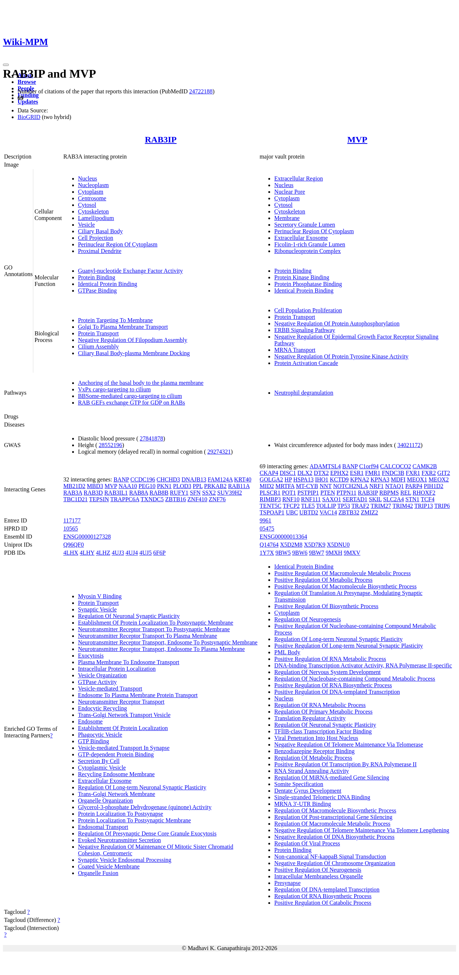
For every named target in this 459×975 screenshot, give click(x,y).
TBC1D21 (75, 499)
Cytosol (87, 205)
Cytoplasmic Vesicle (102, 767)
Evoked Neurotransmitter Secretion (119, 840)
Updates (28, 101)
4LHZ (103, 553)
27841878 (151, 438)
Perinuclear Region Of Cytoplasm (117, 244)
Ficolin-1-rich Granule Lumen (309, 244)
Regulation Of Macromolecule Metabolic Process (332, 823)
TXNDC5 (152, 499)
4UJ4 (132, 553)
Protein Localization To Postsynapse (120, 814)
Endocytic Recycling (102, 708)
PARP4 (413, 486)
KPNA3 (379, 479)
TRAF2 (360, 506)
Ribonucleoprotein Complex (307, 251)
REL (405, 493)
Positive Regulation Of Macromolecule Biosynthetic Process (345, 586)
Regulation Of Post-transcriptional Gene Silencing (333, 817)
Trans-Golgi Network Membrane (116, 794)
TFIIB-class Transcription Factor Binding (323, 731)
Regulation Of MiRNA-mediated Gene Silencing (331, 777)
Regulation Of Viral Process (307, 843)
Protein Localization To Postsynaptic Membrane (134, 820)
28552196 (110, 445)
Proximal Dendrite (100, 251)
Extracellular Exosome (301, 238)
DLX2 (304, 473)
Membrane (286, 218)
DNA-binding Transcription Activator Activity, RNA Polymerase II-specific (363, 665)
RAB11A (239, 486)
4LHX (70, 553)
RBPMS (389, 493)
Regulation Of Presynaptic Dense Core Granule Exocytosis (147, 833)
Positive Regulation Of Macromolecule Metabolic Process (342, 573)
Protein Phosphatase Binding (308, 284)
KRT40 (242, 479)
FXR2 (429, 473)
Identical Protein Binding (107, 284)
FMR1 (372, 473)
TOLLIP (326, 506)
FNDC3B (393, 473)
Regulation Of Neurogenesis (307, 619)
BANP (121, 479)
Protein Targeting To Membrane (115, 320)
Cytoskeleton (93, 211)
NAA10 (128, 486)
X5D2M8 (291, 545)
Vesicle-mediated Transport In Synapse (123, 748)
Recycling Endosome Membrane (116, 774)
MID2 (267, 486)
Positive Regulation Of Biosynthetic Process (326, 606)
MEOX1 (417, 479)
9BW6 (299, 553)
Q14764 (269, 545)
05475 (267, 528)
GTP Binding (93, 741)
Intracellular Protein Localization (117, 669)
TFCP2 (291, 506)
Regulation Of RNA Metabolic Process (320, 705)
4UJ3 (118, 553)
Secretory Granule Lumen (304, 225)
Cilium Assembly (98, 346)
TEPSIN (99, 499)
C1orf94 (368, 466)
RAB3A (72, 493)
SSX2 (209, 493)
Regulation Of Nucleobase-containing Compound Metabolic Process (354, 679)
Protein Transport (98, 333)
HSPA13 (303, 479)
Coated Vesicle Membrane (109, 866)
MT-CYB (307, 486)
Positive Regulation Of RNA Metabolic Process (330, 659)
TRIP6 (442, 506)
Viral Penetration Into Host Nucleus (316, 738)
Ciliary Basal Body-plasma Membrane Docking (134, 353)
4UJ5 (145, 553)
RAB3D (92, 493)
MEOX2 (439, 479)
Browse (27, 82)
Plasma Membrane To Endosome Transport (128, 662)
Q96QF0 (73, 545)
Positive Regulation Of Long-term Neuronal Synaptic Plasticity (348, 646)
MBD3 (95, 486)
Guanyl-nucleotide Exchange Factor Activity (130, 271)
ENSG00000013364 (283, 536)
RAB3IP (161, 139)
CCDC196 (142, 479)
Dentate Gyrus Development (307, 791)
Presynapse (287, 883)
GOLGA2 (271, 479)
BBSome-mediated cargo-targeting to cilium (130, 396)
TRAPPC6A (124, 499)
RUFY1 (179, 493)
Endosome (90, 721)
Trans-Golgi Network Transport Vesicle (124, 715)
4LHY (87, 553)
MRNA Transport (294, 350)
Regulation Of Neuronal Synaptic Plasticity (129, 616)
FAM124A (220, 479)
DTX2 (321, 473)
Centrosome (92, 198)
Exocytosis (91, 655)
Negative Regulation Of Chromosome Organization (334, 863)
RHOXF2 (424, 493)
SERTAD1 (355, 499)
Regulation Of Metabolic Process (313, 758)
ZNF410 (197, 499)
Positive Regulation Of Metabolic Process (323, 580)
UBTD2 (308, 512)
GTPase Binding (97, 290)
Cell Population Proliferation (308, 310)
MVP (357, 139)
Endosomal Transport (103, 827)
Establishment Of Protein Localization (123, 728)
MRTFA (284, 486)
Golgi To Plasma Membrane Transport (123, 327)
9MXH (334, 553)
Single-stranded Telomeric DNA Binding (322, 797)
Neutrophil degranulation (303, 393)
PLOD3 (182, 486)
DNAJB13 (194, 479)
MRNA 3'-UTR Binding (302, 804)
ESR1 (356, 473)
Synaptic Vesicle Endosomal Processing (124, 860)
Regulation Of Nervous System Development (327, 672)
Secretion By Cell (99, 761)
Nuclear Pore (289, 192)
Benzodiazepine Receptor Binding (314, 751)
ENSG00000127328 (87, 536)
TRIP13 (423, 506)
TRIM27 (381, 506)
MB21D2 (74, 486)
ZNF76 (217, 499)
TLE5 (308, 506)
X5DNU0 (338, 545)
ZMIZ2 (369, 512)
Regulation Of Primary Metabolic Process (323, 711)
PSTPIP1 (308, 493)
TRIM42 (402, 506)
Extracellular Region (298, 178)
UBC (292, 512)
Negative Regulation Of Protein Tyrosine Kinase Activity (341, 356)
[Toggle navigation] (6, 65)
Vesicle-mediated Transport (110, 688)
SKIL (375, 499)
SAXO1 (331, 499)
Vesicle (86, 225)
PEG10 (147, 486)
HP (288, 479)
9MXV (352, 553)
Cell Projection (95, 238)
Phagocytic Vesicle (100, 735)
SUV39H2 (229, 493)
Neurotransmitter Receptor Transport (121, 702)
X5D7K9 (314, 545)
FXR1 (413, 473)
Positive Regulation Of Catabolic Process (322, 903)
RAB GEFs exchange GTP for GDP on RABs (131, 402)
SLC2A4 (393, 499)
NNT (326, 486)
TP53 (343, 506)
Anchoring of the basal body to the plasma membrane (141, 383)
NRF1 (376, 486)
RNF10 (290, 499)
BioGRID (29, 117)
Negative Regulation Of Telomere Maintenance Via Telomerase (348, 744)
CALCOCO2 (395, 466)
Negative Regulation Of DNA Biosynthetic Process (334, 837)
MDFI (398, 479)
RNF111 (311, 499)
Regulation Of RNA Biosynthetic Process (323, 896)
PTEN (327, 493)
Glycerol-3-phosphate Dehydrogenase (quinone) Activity (145, 807)
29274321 (219, 452)
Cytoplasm (90, 192)
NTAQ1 (394, 486)
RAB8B (159, 493)
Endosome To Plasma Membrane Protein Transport (138, 695)
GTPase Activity (97, 682)
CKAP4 (269, 473)
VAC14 (328, 512)
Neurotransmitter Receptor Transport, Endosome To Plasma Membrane (161, 649)
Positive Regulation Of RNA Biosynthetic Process (333, 685)
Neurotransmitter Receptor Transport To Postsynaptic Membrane (154, 629)
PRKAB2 (215, 486)
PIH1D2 (433, 486)
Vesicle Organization (102, 675)
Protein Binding (96, 277)
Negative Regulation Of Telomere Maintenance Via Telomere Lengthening (361, 830)
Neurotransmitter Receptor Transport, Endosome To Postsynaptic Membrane (168, 642)
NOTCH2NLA (350, 486)
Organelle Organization (105, 800)
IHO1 (321, 479)
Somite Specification (298, 784)
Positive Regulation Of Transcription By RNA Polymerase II (345, 764)
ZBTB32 (349, 512)
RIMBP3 (270, 499)
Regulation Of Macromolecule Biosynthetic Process (335, 810)
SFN (195, 493)
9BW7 (316, 553)
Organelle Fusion (98, 873)
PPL (198, 486)
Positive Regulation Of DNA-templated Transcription (337, 692)
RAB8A (138, 493)
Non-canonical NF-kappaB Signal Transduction (330, 856)
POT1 (289, 493)
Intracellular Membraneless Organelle (318, 876)
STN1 (412, 499)
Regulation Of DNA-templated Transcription (327, 889)
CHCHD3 (168, 479)
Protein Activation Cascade (306, 363)
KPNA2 (359, 479)
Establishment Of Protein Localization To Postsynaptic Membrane (155, 622)
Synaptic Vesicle (97, 609)
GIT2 (443, 473)
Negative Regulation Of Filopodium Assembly (132, 340)
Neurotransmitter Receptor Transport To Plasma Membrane (147, 636)
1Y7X (267, 553)
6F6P (159, 553)
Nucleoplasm (93, 185)
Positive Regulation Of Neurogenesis (317, 870)
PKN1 (164, 486)
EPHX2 (339, 473)
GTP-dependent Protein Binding (116, 754)
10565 (70, 528)
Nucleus (87, 178)
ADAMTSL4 (325, 466)
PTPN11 (346, 493)
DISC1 (288, 473)
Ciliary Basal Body (100, 231)
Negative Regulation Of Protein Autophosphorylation (336, 323)
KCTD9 (339, 479)
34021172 (409, 445)
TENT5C (270, 506)
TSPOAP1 (272, 512)
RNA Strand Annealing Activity (311, 771)
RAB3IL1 (116, 493)
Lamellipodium (96, 218)
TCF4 (427, 499)
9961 (265, 520)
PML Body (287, 652)
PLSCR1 (270, 493)
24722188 (201, 91)
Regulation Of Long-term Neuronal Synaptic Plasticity (142, 787)
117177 (72, 520)
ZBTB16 (175, 499)
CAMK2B (425, 466)
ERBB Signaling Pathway (304, 330)
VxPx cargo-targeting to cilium (114, 389)
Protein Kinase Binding (301, 277)
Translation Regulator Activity (310, 718)
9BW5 (283, 553)
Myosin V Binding (100, 596)
